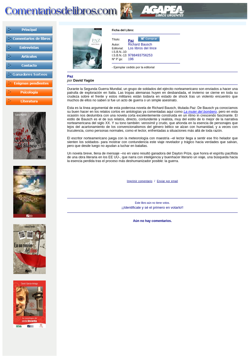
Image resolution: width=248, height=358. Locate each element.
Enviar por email (167, 181)
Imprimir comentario (139, 181)
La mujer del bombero (200, 112)
